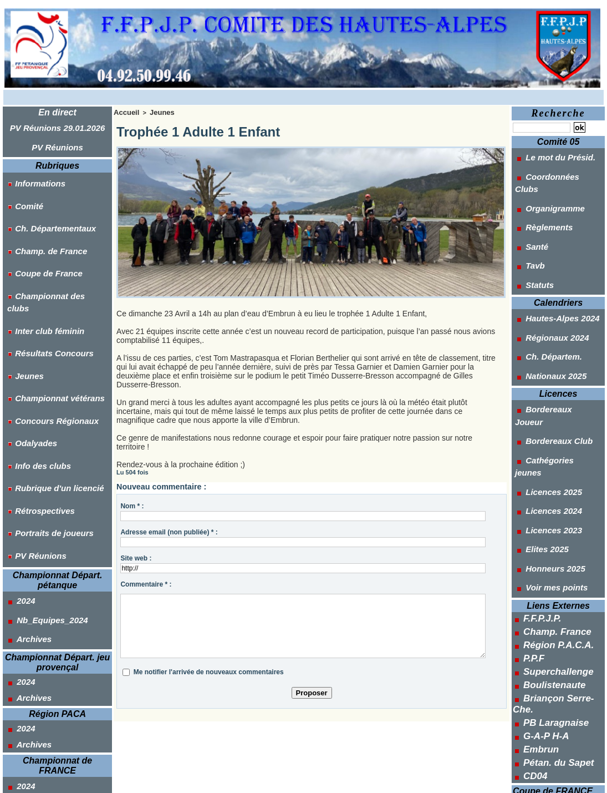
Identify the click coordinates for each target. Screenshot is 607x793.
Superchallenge (552, 518)
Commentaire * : (145, 583)
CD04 (533, 596)
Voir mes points (547, 447)
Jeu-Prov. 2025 (545, 637)
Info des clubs (34, 352)
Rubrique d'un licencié (49, 367)
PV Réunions (57, 142)
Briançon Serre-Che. (560, 541)
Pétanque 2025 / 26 (553, 623)
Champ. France (551, 485)
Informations (31, 172)
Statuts (531, 238)
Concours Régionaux (47, 322)
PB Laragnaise (550, 552)
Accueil (124, 111)
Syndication (308, 778)
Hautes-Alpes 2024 (552, 266)
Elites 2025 (538, 419)
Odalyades (27, 337)
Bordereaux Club (549, 350)
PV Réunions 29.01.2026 (57, 126)
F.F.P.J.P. (538, 474)
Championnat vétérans (49, 307)
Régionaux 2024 (548, 280)
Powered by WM (355, 778)
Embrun (538, 574)
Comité (21, 187)
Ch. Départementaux (45, 202)
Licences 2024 (544, 391)
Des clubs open (546, 665)
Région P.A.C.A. (552, 496)
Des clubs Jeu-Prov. (555, 693)
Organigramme (545, 182)
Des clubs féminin (551, 679)
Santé (528, 210)
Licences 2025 (544, 377)
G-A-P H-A (542, 563)
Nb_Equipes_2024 (42, 465)
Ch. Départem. (544, 294)
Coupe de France (39, 232)
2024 (18, 451)
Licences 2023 (544, 405)
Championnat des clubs (51, 247)
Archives (25, 478)
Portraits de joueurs (44, 397)
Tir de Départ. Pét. (551, 720)
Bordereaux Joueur (553, 336)
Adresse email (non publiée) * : (168, 530)
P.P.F (531, 507)
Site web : (135, 556)
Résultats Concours (44, 277)
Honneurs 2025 (546, 433)
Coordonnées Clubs (555, 168)
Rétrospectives (35, 382)
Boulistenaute (549, 530)
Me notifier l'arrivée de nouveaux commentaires (209, 670)
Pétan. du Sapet (552, 585)
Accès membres (251, 778)
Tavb (527, 224)
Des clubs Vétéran (551, 707)
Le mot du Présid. (550, 154)
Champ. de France (41, 217)
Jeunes (21, 292)
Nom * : (132, 504)
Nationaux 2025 (546, 308)
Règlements (540, 196)
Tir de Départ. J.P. (550, 734)
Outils (535, 763)
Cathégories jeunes (554, 364)
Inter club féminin (40, 262)
